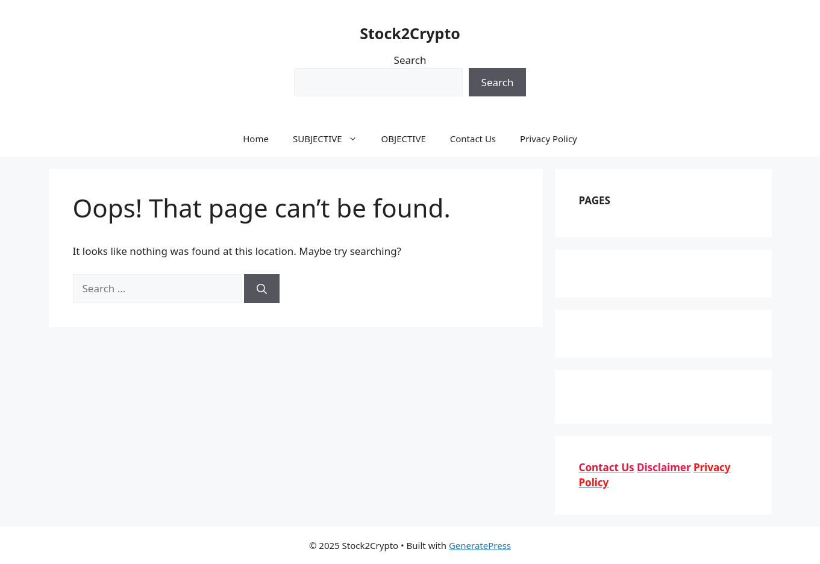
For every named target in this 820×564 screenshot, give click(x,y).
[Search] (262, 288)
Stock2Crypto (410, 33)
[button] (355, 139)
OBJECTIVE (403, 139)
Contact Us (473, 139)
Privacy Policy (548, 139)
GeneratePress (480, 545)
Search (410, 60)
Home (256, 139)
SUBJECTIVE (331, 139)
